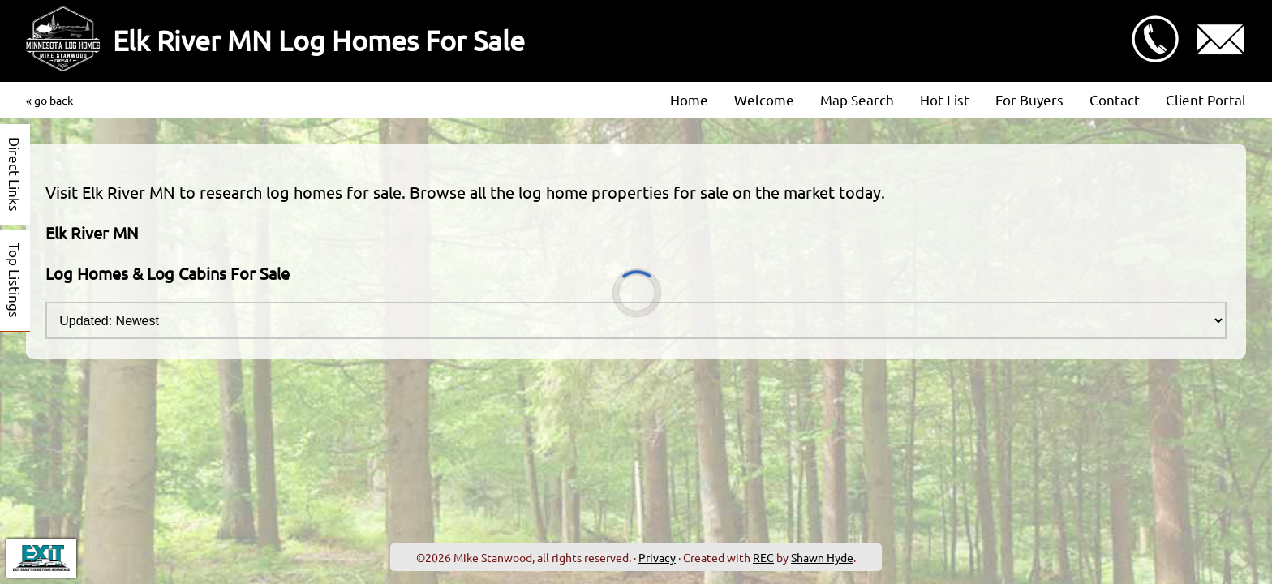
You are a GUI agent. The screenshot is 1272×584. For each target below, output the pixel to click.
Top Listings (15, 280)
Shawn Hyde (822, 557)
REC (763, 557)
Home (689, 99)
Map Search (857, 99)
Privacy (657, 557)
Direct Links (15, 174)
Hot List (944, 99)
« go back (49, 99)
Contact (1114, 99)
